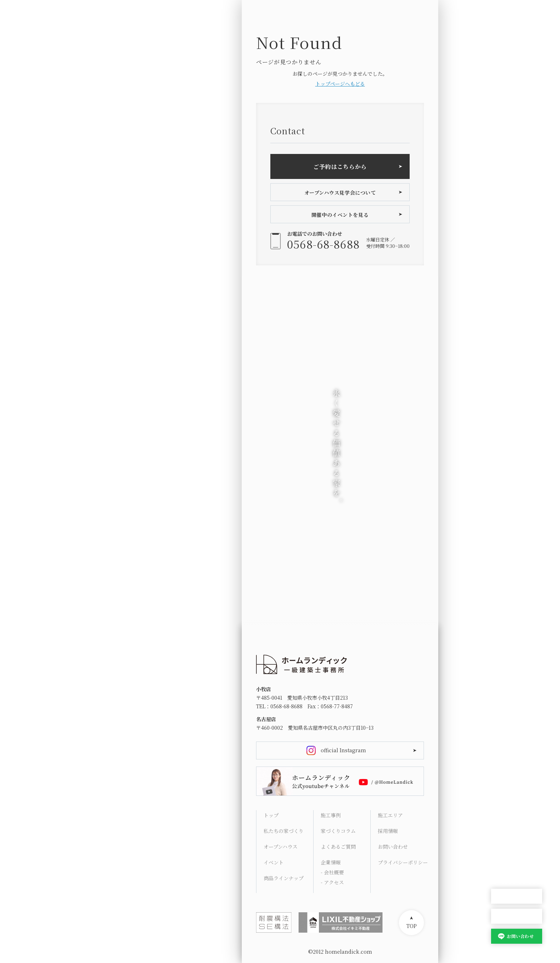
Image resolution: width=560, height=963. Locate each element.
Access (499, 843)
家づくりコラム (338, 830)
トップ (271, 815)
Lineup (500, 774)
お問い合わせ (520, 936)
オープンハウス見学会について (340, 192)
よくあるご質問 (338, 846)
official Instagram (343, 750)
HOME (499, 740)
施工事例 (331, 815)
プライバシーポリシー (403, 862)
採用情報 (388, 830)
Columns (503, 808)
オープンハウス (516, 896)
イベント (274, 862)
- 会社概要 (332, 872)
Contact (501, 860)
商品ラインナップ (284, 878)
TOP (411, 925)
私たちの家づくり (284, 830)
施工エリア (390, 815)
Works (499, 791)
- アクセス (332, 882)
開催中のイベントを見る (340, 214)
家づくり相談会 (516, 916)
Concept (501, 757)
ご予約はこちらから (340, 167)
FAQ (496, 825)
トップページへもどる (340, 83)
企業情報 (331, 862)
